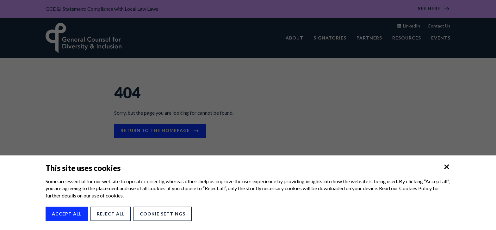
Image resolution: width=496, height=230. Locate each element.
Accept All (67, 213)
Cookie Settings (162, 213)
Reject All (111, 213)
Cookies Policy (415, 188)
